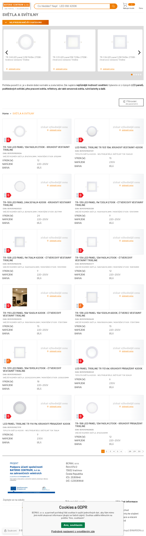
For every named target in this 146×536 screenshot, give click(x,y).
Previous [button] (7, 52)
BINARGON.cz (137, 530)
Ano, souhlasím (73, 525)
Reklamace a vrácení (126, 517)
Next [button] (139, 52)
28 (130, 451)
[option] (25, 50)
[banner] (16, 6)
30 (139, 451)
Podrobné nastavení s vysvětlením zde (73, 531)
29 (134, 451)
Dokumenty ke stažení (127, 513)
